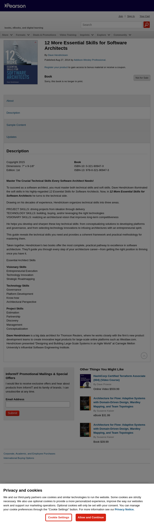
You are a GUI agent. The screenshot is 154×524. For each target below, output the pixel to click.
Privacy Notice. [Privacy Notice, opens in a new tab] (124, 518)
